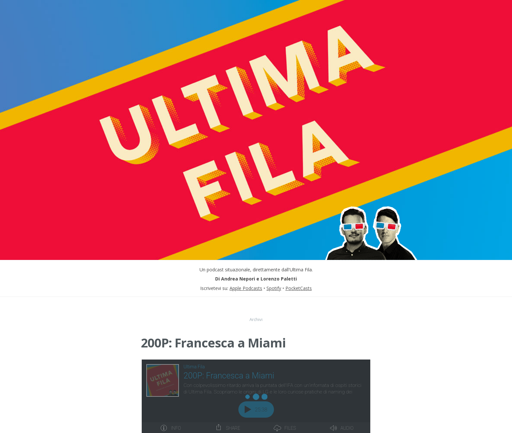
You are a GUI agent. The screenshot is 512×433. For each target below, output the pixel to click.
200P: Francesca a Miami (213, 342)
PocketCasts (298, 288)
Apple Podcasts (246, 288)
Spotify (273, 288)
